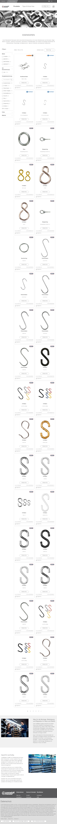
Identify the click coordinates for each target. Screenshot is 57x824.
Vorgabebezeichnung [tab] (7, 76)
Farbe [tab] (3, 112)
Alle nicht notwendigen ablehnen (21, 821)
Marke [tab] (3, 54)
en (51, 1)
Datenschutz (10, 818)
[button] (49, 6)
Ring (24, 149)
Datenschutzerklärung (8, 816)
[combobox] (38, 6)
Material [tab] (4, 115)
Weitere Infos (24, 82)
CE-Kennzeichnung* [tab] (6, 69)
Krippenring (45, 149)
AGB (38, 797)
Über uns (18, 795)
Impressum (39, 795)
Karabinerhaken (24, 76)
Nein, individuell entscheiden (39, 821)
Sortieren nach (40, 50)
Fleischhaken (45, 258)
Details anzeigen (4, 818)
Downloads (28, 797)
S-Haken (45, 76)
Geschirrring (24, 258)
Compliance (18, 797)
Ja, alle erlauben (6, 821)
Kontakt (28, 795)
